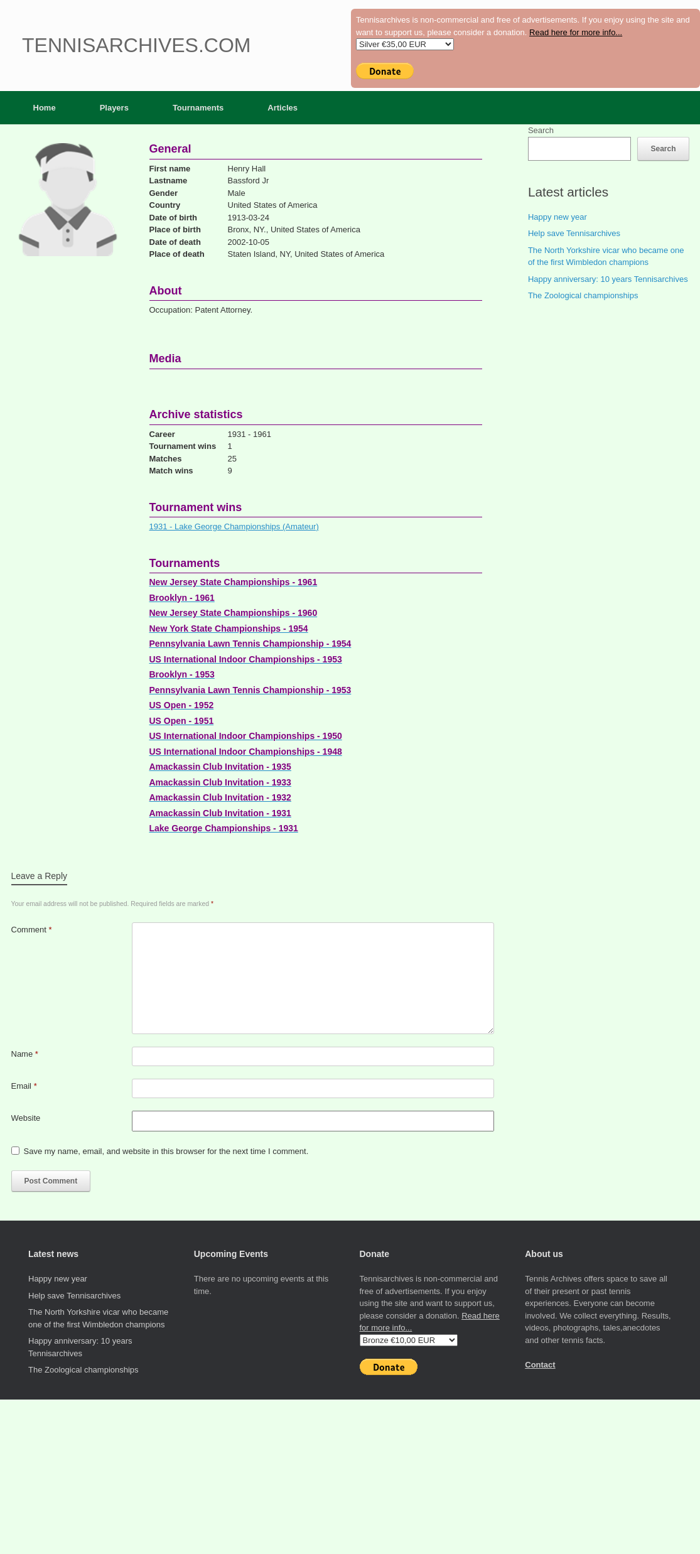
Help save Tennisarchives (574, 233)
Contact (540, 1364)
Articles (282, 107)
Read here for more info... (575, 32)
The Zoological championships (583, 295)
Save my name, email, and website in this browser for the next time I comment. (166, 1151)
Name (24, 1054)
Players (114, 107)
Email (24, 1086)
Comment (31, 929)
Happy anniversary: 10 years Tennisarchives (608, 279)
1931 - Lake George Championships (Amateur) (234, 526)
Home (44, 107)
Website (26, 1118)
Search (541, 130)
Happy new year (557, 217)
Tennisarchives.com (136, 45)
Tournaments (198, 107)
